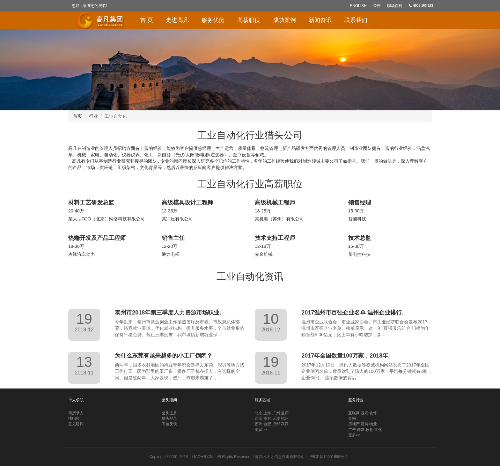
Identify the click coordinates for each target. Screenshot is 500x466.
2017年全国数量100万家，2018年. (345, 355)
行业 (93, 116)
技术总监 (359, 238)
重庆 (285, 413)
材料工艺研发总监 (91, 202)
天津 (276, 418)
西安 (258, 418)
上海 (267, 413)
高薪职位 (248, 20)
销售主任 (173, 238)
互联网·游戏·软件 (362, 413)
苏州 (258, 424)
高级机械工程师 (275, 202)
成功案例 (284, 20)
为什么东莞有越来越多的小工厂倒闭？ (163, 355)
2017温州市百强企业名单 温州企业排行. (352, 312)
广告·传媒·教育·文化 (365, 429)
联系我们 (355, 20)
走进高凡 (177, 20)
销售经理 (359, 202)
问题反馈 (169, 424)
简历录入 (76, 413)
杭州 (285, 418)
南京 (267, 418)
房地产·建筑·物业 (362, 424)
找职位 (74, 418)
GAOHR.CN (202, 457)
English (358, 6)
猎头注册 (169, 413)
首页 (77, 116)
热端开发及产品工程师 (97, 238)
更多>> (261, 429)
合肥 (267, 424)
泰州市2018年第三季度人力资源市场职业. (168, 312)
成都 (276, 424)
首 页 (146, 20)
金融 (352, 418)
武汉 (285, 424)
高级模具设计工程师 (187, 202)
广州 (276, 413)
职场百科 (394, 6)
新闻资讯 (320, 20)
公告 (377, 6)
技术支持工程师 (275, 238)
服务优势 (213, 20)
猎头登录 (169, 418)
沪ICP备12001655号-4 (328, 457)
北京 (258, 413)
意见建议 (76, 424)
